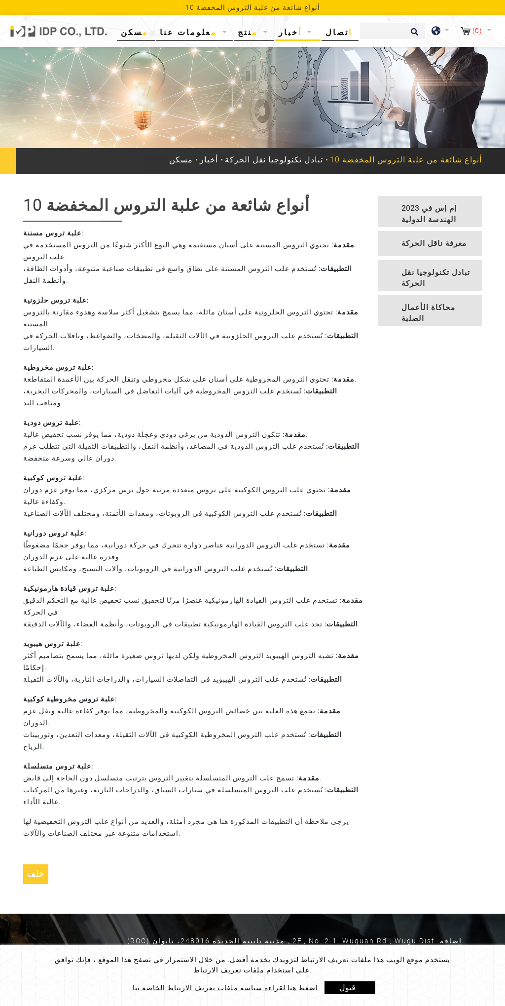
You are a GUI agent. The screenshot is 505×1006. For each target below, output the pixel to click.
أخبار (209, 159)
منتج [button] (249, 32)
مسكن (136, 32)
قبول (347, 987)
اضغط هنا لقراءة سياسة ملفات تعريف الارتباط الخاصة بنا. (226, 988)
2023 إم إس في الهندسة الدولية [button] (429, 214)
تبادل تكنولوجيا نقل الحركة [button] (435, 278)
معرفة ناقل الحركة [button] (434, 243)
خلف (35, 874)
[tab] (430, 211)
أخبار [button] (292, 32)
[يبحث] (393, 30)
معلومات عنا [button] (190, 32)
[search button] (413, 35)
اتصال (338, 32)
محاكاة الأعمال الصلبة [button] (428, 313)
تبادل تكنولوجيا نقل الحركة (274, 159)
